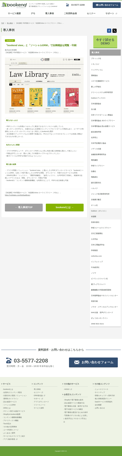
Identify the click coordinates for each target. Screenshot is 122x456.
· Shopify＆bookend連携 (11, 414)
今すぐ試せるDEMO (105, 41)
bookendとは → (65, 207)
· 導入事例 (37, 389)
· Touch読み (6, 424)
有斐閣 (93, 216)
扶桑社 (93, 171)
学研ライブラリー (97, 166)
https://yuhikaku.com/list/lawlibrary (17, 195)
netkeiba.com (96, 256)
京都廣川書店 (96, 200)
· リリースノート (39, 405)
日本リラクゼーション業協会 (102, 115)
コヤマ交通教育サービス (100, 81)
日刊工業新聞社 (97, 233)
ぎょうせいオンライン (99, 318)
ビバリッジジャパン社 (99, 279)
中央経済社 (95, 267)
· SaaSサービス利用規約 (103, 402)
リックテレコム (97, 70)
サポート (111, 13)
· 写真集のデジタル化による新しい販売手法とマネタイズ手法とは (75, 418)
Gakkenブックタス (98, 98)
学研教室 (94, 250)
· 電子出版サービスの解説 (73, 409)
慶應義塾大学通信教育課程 (101, 290)
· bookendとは (7, 389)
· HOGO (66, 389)
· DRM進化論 (38, 395)
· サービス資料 (38, 408)
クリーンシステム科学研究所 (102, 92)
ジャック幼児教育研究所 (100, 194)
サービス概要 (14, 13)
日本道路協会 (96, 104)
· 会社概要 (98, 405)
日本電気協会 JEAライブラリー (103, 121)
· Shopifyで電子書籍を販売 (73, 400)
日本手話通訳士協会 (98, 143)
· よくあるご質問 (8, 433)
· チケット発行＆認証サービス (13, 411)
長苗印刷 (94, 301)
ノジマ (93, 273)
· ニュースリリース (101, 389)
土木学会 (94, 239)
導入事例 (49, 13)
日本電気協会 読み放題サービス (103, 126)
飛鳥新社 (94, 177)
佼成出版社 (95, 222)
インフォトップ (97, 262)
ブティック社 (96, 58)
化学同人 (94, 137)
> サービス (6, 384)
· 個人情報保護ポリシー (103, 399)
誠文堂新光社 (96, 183)
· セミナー (37, 392)
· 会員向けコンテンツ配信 (12, 392)
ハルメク (94, 188)
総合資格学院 (96, 132)
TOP (2, 23)
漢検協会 (94, 75)
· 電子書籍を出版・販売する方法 (75, 406)
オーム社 (94, 205)
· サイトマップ (99, 392)
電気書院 (94, 160)
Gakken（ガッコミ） (99, 211)
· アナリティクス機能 (10, 420)
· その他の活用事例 (9, 427)
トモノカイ (95, 64)
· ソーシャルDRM (9, 405)
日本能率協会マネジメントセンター (104, 296)
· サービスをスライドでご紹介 (13, 436)
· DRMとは (6, 408)
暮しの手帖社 (96, 87)
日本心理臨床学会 (97, 245)
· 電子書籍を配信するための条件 (75, 412)
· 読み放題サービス (9, 402)
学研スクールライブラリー (101, 228)
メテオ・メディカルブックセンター (104, 307)
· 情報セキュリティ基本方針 (104, 395)
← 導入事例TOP (24, 207)
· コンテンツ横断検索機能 (12, 417)
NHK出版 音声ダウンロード (102, 312)
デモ (33, 13)
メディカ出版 (96, 149)
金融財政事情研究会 (98, 154)
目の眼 (93, 109)
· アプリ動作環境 (8, 439)
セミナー (91, 13)
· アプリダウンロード (41, 402)
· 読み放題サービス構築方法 (73, 403)
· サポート (37, 399)
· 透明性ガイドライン (10, 399)
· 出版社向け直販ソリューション (14, 395)
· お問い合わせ (99, 408)
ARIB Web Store (97, 324)
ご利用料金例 (70, 13)
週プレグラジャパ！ (98, 284)
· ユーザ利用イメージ (10, 430)
